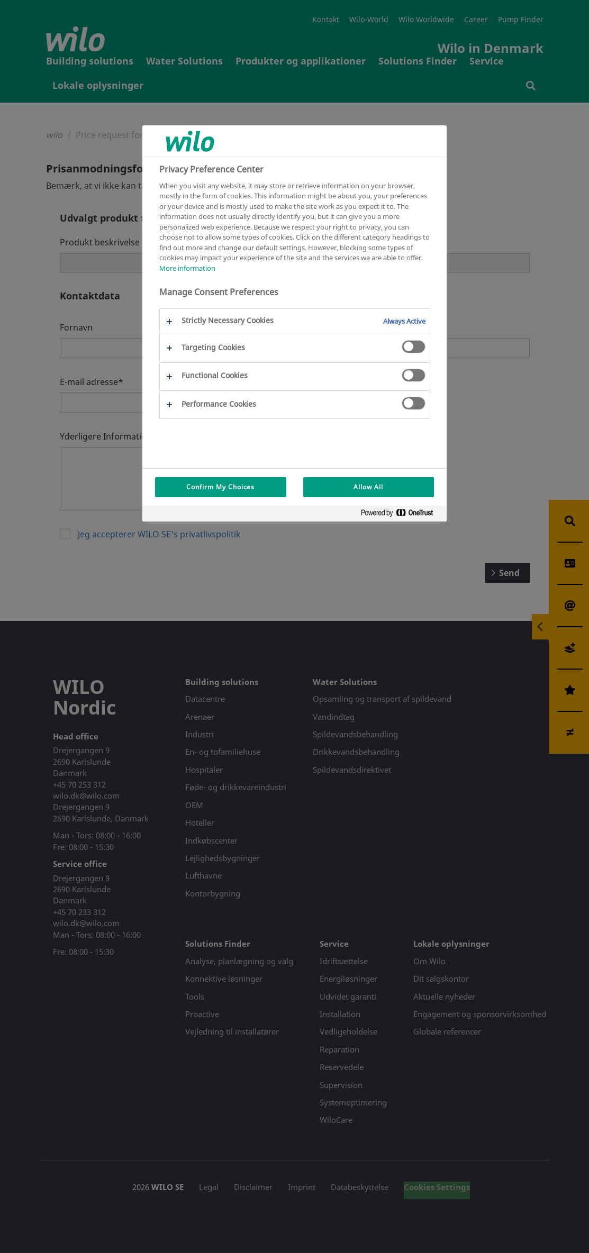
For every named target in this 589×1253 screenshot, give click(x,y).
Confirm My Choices (220, 486)
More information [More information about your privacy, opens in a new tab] (187, 268)
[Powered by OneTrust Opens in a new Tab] (401, 515)
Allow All (368, 486)
